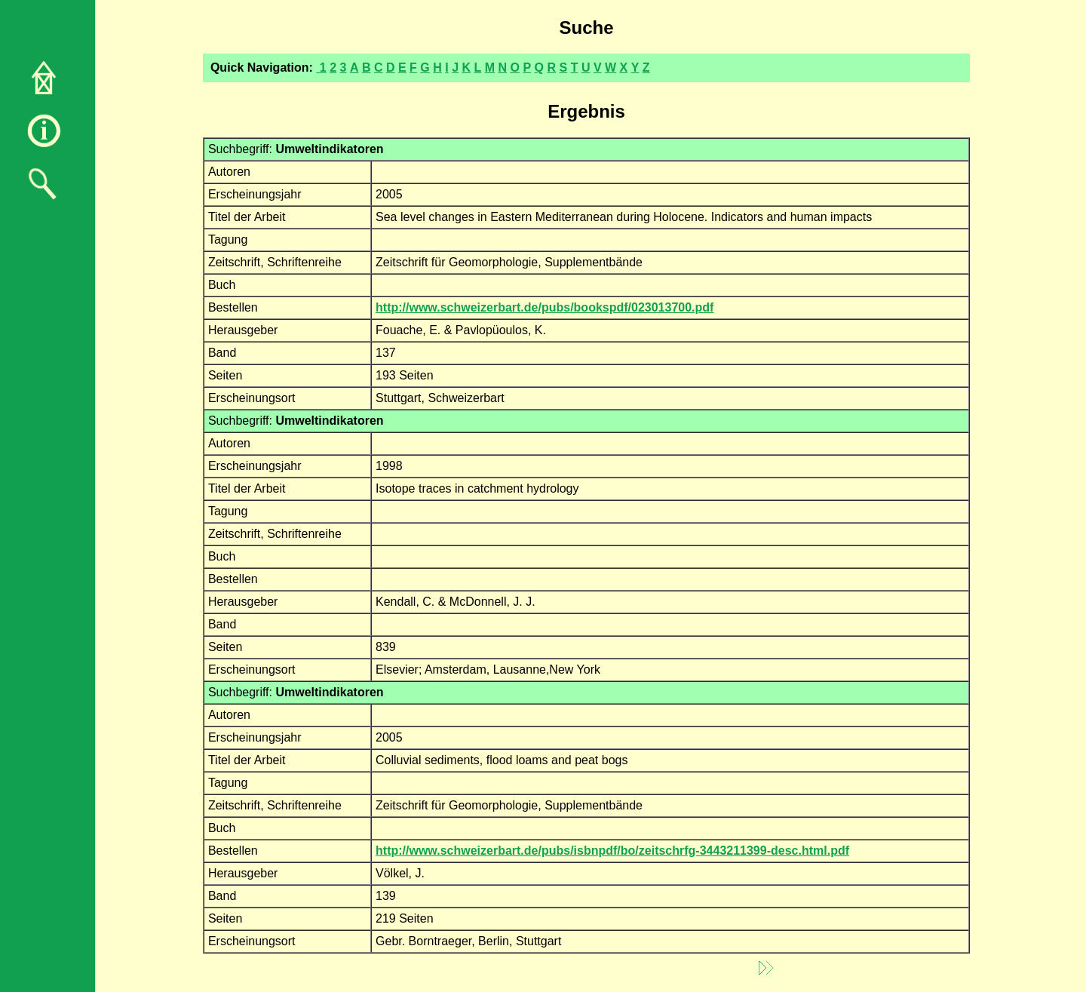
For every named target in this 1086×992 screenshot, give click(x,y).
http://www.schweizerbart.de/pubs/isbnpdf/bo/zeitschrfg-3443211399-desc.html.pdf (612, 850)
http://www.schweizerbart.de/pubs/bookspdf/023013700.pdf (544, 307)
